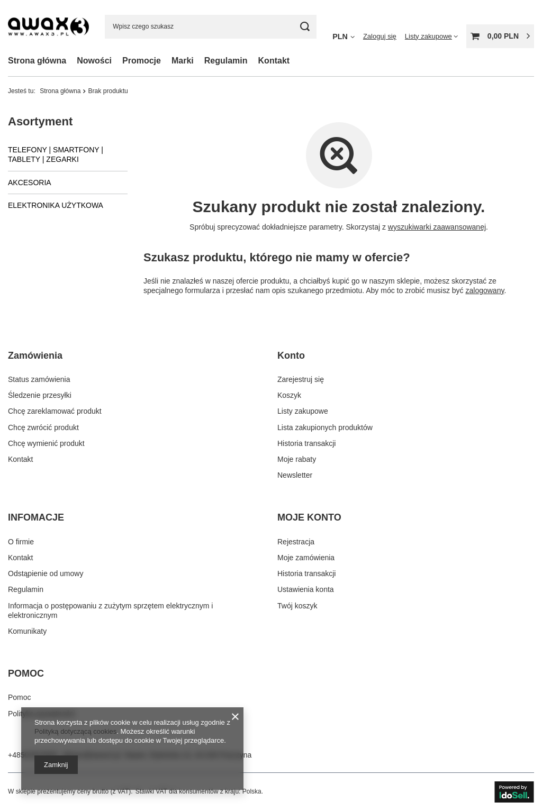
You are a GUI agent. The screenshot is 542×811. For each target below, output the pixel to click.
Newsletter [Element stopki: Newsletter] (294, 475)
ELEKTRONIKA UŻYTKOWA (55, 205)
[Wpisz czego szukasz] (211, 27)
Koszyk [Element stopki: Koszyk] (289, 395)
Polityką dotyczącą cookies (75, 731)
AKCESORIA (29, 182)
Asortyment (40, 121)
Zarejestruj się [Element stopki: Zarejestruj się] (300, 379)
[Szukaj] (305, 27)
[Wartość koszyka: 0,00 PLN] (500, 36)
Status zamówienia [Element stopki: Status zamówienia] (39, 379)
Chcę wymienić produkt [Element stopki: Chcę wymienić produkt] (46, 443)
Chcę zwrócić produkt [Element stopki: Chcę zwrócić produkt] (43, 427)
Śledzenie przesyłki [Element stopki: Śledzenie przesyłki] (39, 395)
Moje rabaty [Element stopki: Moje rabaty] (296, 459)
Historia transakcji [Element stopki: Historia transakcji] (306, 443)
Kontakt (274, 60)
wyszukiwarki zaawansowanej (437, 227)
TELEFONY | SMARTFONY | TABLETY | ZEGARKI (55, 154)
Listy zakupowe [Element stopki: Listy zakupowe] (302, 411)
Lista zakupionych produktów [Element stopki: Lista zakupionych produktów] (325, 427)
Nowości (94, 60)
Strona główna (37, 60)
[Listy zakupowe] (431, 36)
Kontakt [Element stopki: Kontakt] (20, 459)
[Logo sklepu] (48, 26)
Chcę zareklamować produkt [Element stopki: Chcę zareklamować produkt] (55, 411)
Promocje (141, 60)
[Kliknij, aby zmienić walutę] (343, 36)
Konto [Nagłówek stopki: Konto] (291, 355)
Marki (182, 60)
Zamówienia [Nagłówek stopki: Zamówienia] (35, 355)
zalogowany (485, 290)
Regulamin (226, 60)
